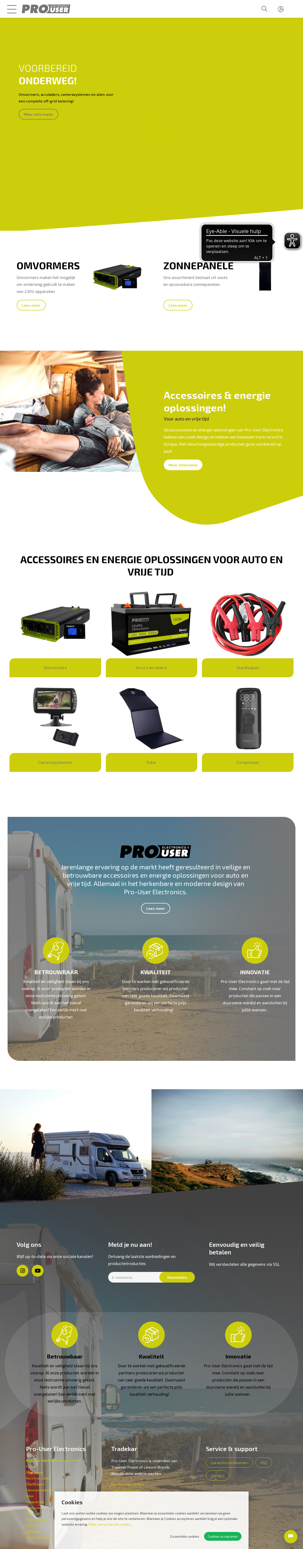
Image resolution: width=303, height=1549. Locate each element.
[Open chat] (290, 1536)
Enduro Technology (125, 1490)
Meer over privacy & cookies (110, 1524)
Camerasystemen (39, 1490)
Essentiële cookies (184, 1536)
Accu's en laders (38, 1478)
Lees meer (31, 305)
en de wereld (53, 1460)
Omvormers (34, 1472)
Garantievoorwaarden (229, 1462)
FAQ (263, 1462)
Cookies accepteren (223, 1536)
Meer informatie (38, 114)
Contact (32, 1466)
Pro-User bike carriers (127, 1484)
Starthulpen (35, 1484)
